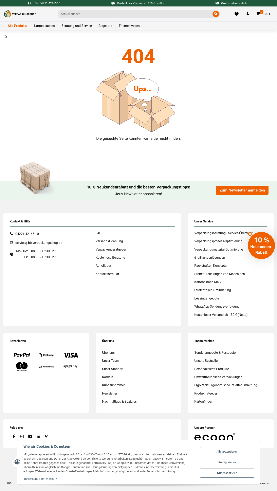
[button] (247, 13)
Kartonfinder (203, 401)
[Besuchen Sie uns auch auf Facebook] (14, 436)
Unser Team (110, 361)
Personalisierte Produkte (211, 369)
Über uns (108, 352)
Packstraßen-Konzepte (210, 266)
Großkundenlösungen (209, 257)
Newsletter (109, 393)
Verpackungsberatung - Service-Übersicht (223, 233)
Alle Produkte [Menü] (15, 26)
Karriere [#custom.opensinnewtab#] (107, 377)
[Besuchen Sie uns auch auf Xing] (46, 436)
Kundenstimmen (114, 385)
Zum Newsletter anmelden (242, 190)
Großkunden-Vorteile (231, 3)
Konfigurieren (227, 462)
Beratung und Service (76, 26)
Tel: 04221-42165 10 (47, 3)
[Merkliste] (236, 13)
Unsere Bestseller (206, 361)
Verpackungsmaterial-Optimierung (218, 249)
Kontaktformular (107, 274)
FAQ (98, 233)
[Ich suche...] (136, 14)
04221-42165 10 (27, 234)
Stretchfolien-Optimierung (212, 290)
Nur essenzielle (227, 472)
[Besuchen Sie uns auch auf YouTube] (30, 436)
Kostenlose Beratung (110, 257)
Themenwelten (129, 26)
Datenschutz (49, 478)
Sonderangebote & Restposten (215, 352)
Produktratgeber (205, 393)
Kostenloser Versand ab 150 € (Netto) (221, 315)
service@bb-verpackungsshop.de (38, 243)
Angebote (105, 26)
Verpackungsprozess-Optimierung (218, 241)
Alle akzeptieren (226, 452)
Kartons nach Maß (207, 282)
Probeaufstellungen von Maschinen (219, 274)
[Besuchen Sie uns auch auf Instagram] (22, 436)
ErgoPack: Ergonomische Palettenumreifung (225, 385)
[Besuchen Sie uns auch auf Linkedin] (38, 436)
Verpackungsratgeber (111, 249)
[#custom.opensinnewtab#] (214, 437)
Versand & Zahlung (109, 241)
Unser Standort (112, 369)
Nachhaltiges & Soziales (119, 401)
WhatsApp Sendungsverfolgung (217, 306)
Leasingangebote (206, 298)
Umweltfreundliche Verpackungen (218, 377)
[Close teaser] (250, 234)
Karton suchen (44, 26)
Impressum (31, 478)
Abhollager (103, 266)
